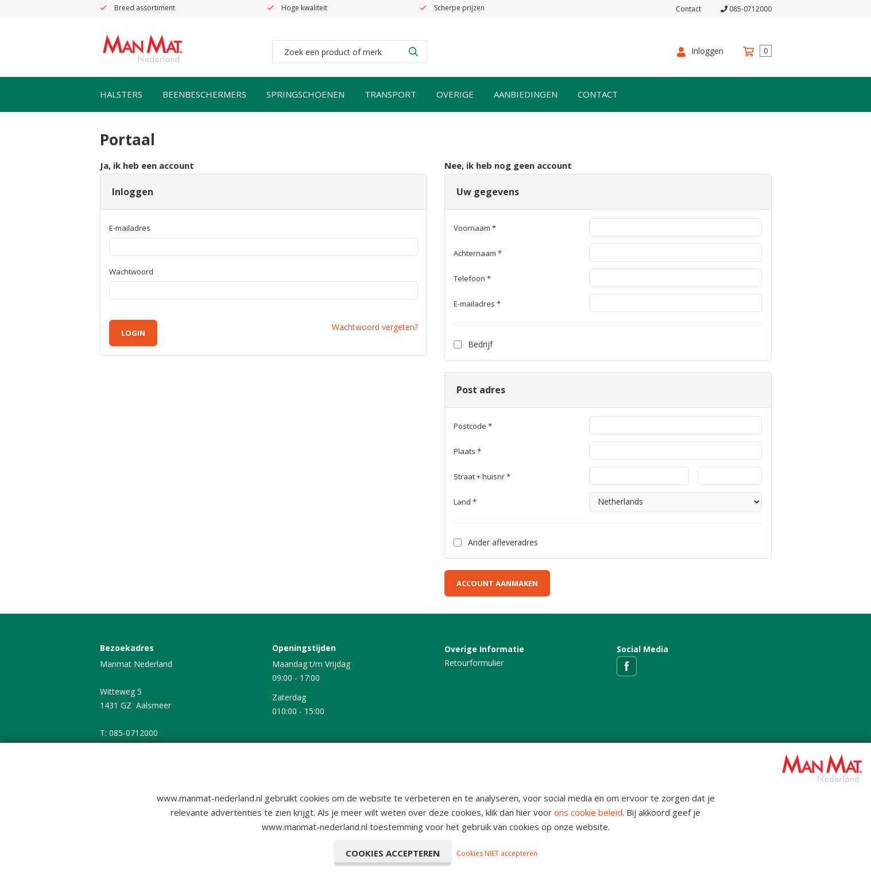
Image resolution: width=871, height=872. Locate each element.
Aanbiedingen (526, 94)
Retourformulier (474, 662)
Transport (390, 94)
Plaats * (467, 451)
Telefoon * (472, 278)
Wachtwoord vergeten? (375, 326)
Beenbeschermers (204, 94)
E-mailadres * (477, 304)
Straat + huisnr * (482, 476)
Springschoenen (305, 94)
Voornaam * (475, 228)
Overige (455, 94)
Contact (688, 9)
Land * (465, 502)
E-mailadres (129, 228)
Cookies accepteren (393, 853)
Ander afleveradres (496, 542)
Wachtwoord (131, 271)
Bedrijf (473, 344)
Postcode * (473, 426)
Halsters (121, 94)
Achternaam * (478, 253)
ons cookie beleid (588, 812)
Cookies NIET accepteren (496, 853)
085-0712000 (746, 9)
